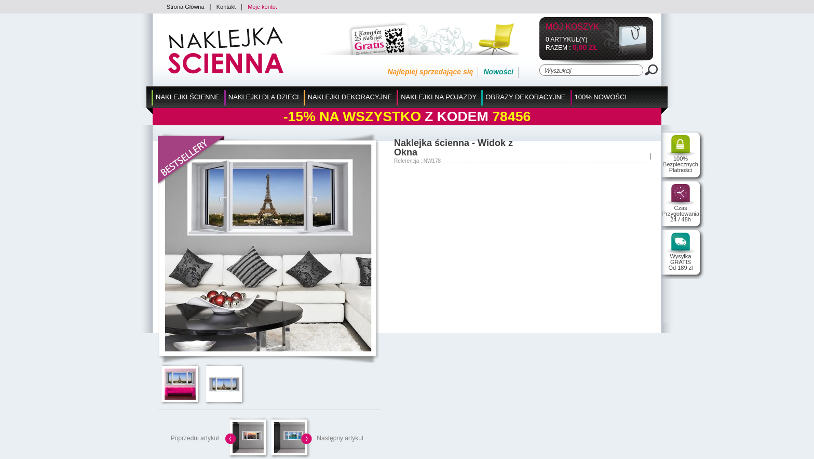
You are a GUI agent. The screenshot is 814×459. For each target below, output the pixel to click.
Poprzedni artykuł (195, 438)
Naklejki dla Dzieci (263, 97)
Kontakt (226, 7)
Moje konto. (262, 7)
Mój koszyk (572, 27)
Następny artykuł (340, 438)
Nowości (498, 72)
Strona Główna (186, 7)
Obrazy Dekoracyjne (525, 97)
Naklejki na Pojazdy (439, 97)
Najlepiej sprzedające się (430, 72)
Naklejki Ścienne (188, 97)
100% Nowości (601, 97)
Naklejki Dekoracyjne (350, 97)
